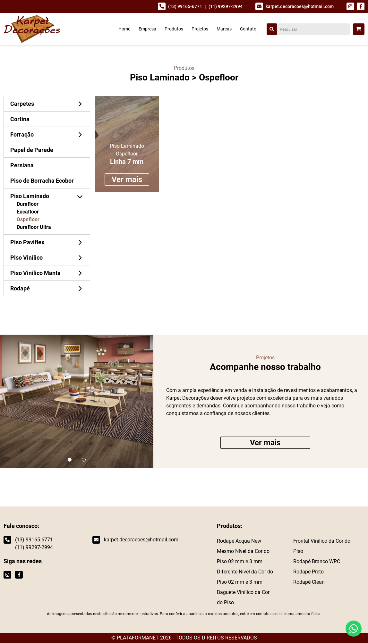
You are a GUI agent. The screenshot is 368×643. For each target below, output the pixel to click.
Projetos (200, 28)
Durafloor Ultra (34, 227)
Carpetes (22, 103)
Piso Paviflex (27, 242)
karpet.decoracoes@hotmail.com (300, 6)
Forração (22, 134)
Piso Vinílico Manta (35, 273)
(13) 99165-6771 (185, 6)
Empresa (147, 28)
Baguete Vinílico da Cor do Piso (243, 597)
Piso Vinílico (26, 257)
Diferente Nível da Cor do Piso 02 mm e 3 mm (245, 577)
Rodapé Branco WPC (316, 561)
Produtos (174, 28)
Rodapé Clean (309, 582)
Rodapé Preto (308, 572)
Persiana (22, 165)
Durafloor (28, 204)
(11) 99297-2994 (226, 6)
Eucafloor (28, 212)
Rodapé (20, 288)
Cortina (20, 119)
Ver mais (127, 179)
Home (124, 28)
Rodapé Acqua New (239, 541)
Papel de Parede (31, 149)
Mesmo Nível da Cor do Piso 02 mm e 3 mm (243, 556)
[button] (70, 459)
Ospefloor (28, 219)
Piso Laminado (160, 77)
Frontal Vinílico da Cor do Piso (321, 546)
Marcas (224, 28)
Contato (248, 28)
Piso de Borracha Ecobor (42, 180)
